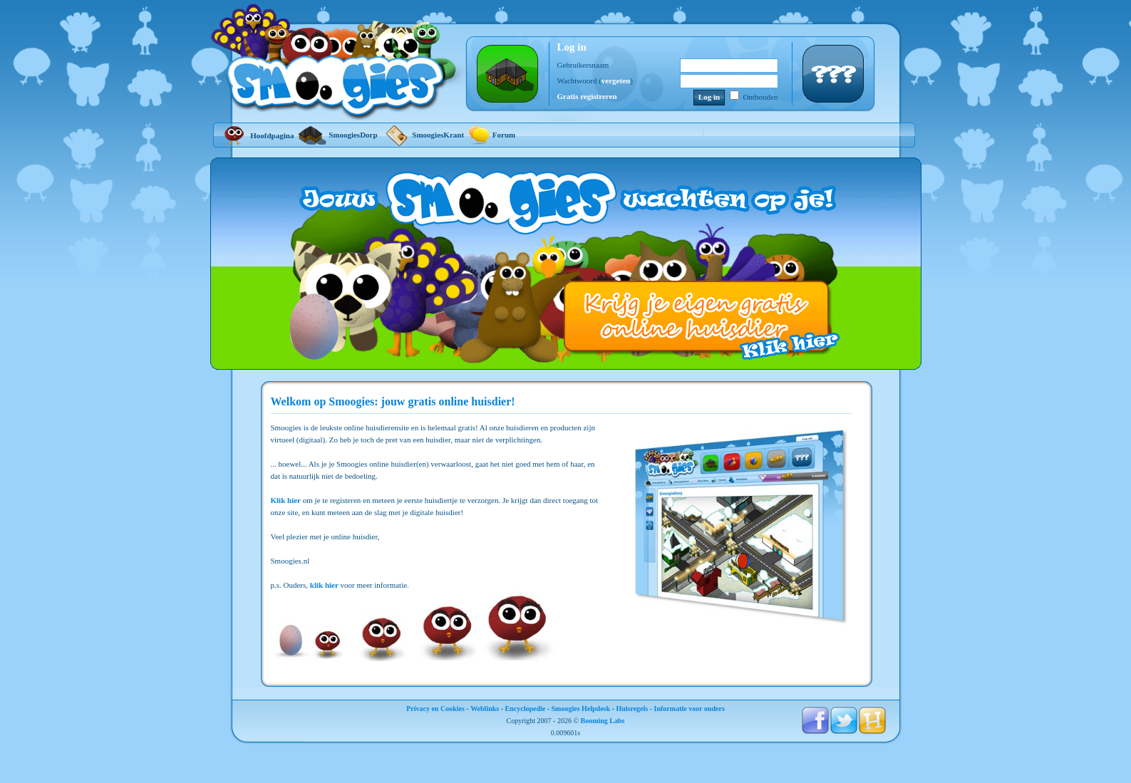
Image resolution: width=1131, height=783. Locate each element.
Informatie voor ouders (689, 708)
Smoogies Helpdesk (581, 708)
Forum (491, 134)
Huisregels (632, 708)
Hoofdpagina (257, 135)
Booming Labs (603, 721)
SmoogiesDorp (337, 134)
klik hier (324, 585)
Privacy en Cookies (435, 708)
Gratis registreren (587, 96)
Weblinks (484, 708)
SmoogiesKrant (423, 134)
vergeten (615, 80)
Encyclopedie (525, 708)
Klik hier (286, 500)
